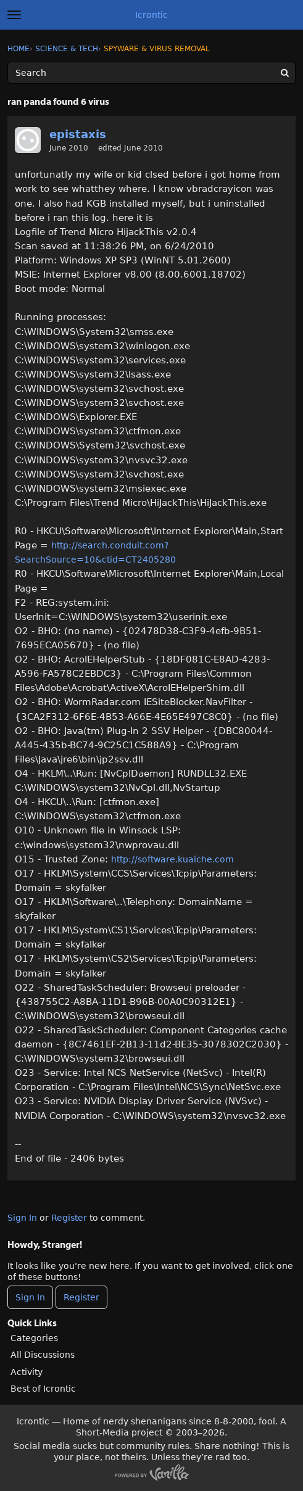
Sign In (22, 1218)
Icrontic (151, 15)
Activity (26, 1372)
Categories (34, 1338)
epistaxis (77, 134)
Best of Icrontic (43, 1389)
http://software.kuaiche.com (172, 859)
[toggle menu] (14, 15)
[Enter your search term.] (151, 73)
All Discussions (42, 1355)
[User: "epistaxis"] (28, 140)
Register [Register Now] (81, 1297)
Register (69, 1218)
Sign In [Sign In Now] (30, 1297)
